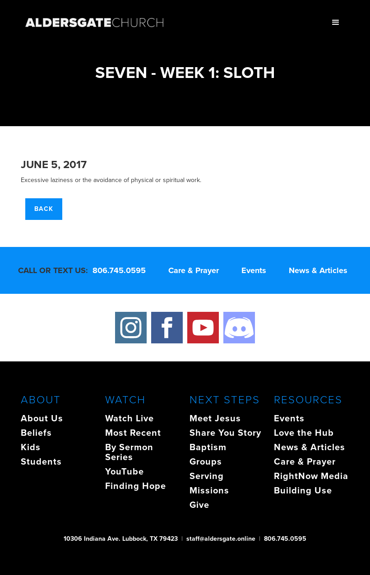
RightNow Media (311, 476)
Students (41, 461)
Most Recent (133, 432)
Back (43, 209)
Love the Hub (304, 432)
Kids (31, 447)
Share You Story (225, 432)
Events (253, 270)
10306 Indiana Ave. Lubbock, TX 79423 (121, 538)
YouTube (124, 471)
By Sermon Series (129, 452)
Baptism (208, 447)
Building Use (303, 490)
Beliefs (36, 432)
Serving (207, 476)
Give (199, 504)
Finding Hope (135, 486)
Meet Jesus (215, 418)
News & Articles (318, 270)
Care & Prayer (193, 270)
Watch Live (129, 418)
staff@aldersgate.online (220, 538)
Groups (206, 461)
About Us (42, 418)
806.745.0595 (119, 270)
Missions (209, 490)
